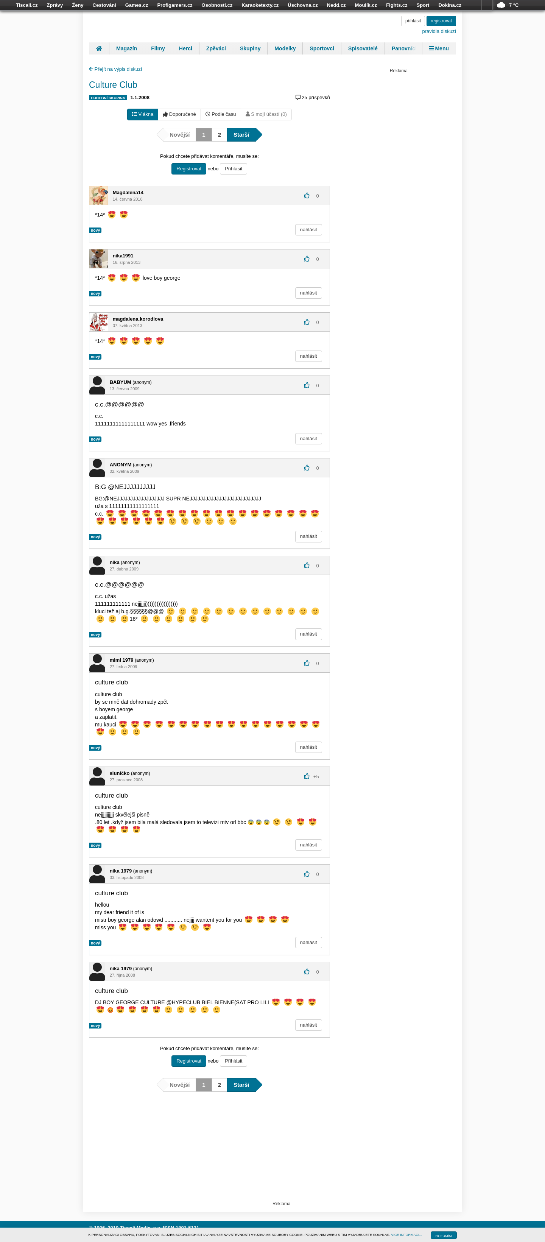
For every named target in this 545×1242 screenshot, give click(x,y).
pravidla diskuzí (439, 31)
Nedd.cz (336, 5)
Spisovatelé (363, 48)
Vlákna (142, 114)
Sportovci (322, 48)
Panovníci (404, 48)
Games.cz (136, 5)
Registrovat (188, 168)
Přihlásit (233, 168)
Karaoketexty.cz (260, 5)
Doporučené (179, 114)
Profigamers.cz (174, 5)
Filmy (158, 48)
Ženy (77, 5)
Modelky (285, 48)
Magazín (126, 48)
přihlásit (413, 20)
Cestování (104, 5)
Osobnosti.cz (217, 5)
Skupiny (250, 48)
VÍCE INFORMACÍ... (406, 1235)
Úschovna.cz (303, 5)
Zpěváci (216, 48)
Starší (241, 134)
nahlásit (308, 229)
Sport (422, 5)
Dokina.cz (449, 5)
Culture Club (113, 85)
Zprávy (55, 5)
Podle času (221, 114)
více (487, 5)
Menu (439, 48)
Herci (185, 48)
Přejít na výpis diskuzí (115, 69)
